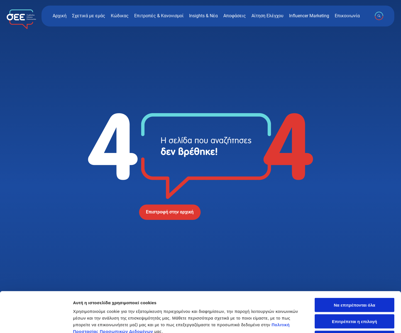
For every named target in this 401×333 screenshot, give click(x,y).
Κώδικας (120, 15)
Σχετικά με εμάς (88, 15)
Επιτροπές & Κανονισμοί (159, 15)
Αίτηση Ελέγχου (267, 15)
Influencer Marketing (309, 15)
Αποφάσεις (234, 15)
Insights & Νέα (203, 15)
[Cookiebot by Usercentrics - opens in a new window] (36, 322)
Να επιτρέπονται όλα (354, 264)
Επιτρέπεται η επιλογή (354, 281)
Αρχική (60, 15)
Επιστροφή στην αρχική (170, 212)
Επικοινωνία (347, 15)
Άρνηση (354, 297)
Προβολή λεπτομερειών (331, 322)
